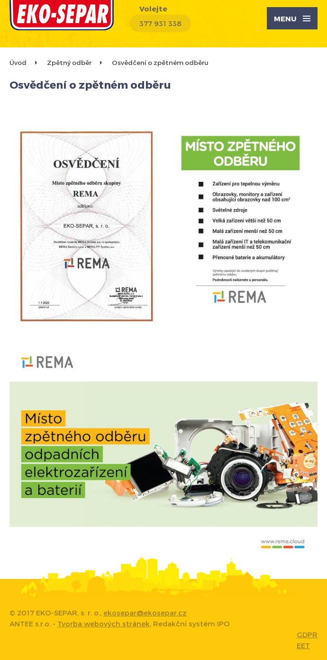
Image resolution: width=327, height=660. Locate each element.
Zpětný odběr (69, 62)
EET (303, 645)
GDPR (307, 634)
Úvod (18, 62)
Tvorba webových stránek (103, 623)
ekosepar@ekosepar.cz (145, 612)
